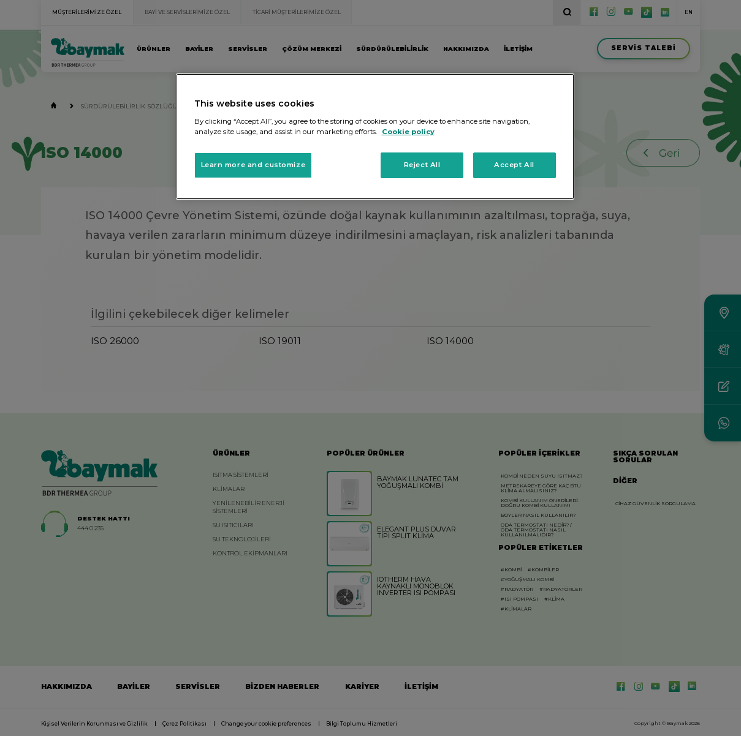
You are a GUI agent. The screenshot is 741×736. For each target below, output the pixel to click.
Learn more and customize (253, 164)
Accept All (514, 164)
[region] (375, 136)
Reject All (422, 164)
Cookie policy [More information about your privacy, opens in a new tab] (408, 131)
